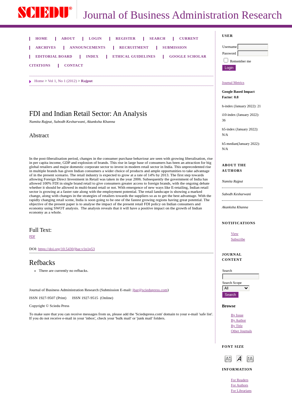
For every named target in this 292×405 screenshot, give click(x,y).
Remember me (240, 61)
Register (126, 38)
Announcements (88, 47)
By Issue (237, 315)
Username (229, 47)
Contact (73, 65)
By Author (238, 320)
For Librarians (241, 391)
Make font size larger (250, 358)
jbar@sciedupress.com (150, 290)
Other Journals (241, 331)
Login (95, 38)
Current (188, 38)
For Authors (239, 385)
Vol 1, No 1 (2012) (62, 81)
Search (157, 38)
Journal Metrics (233, 83)
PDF (32, 236)
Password (229, 53)
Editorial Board (54, 56)
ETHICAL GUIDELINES (134, 56)
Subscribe (238, 239)
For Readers (240, 380)
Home (42, 38)
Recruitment (134, 47)
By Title (237, 326)
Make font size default (239, 358)
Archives (46, 47)
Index (92, 56)
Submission (175, 47)
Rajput (87, 81)
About (68, 38)
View (235, 234)
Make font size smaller (228, 358)
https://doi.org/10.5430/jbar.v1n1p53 (66, 249)
